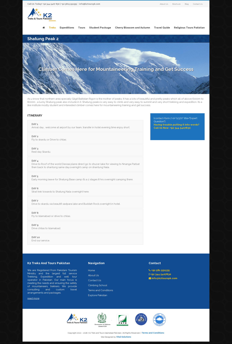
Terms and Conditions (100, 290)
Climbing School (97, 285)
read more (33, 298)
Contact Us (94, 280)
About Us (93, 275)
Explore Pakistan (97, 295)
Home (91, 270)
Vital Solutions (123, 337)
